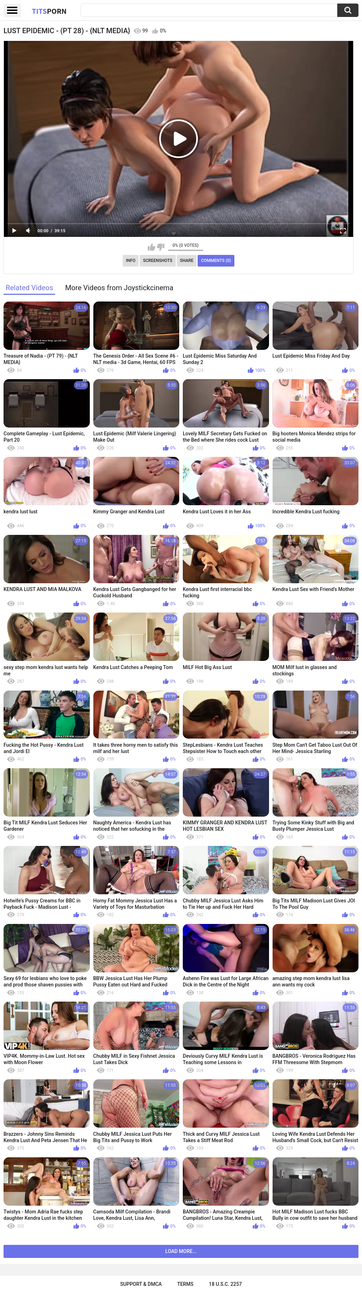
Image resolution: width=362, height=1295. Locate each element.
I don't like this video (160, 247)
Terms (185, 1284)
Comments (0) (216, 260)
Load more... (181, 1251)
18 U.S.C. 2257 (225, 1284)
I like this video (151, 247)
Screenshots (158, 260)
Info (130, 260)
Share (186, 260)
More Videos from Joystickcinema (119, 288)
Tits (49, 11)
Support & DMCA (141, 1284)
